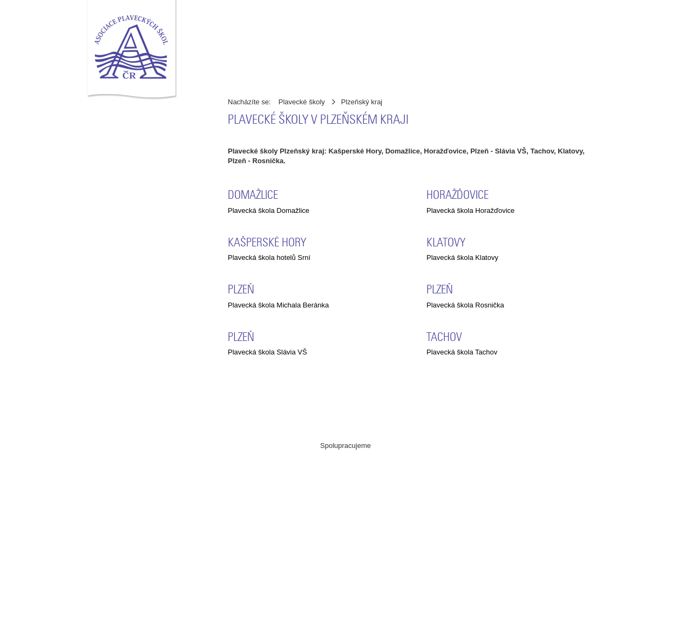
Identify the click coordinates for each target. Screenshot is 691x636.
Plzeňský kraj (362, 102)
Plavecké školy (302, 102)
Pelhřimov (507, 624)
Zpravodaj (247, 69)
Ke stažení (309, 69)
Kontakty (465, 41)
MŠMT (431, 491)
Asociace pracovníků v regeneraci (235, 491)
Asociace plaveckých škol (213, 624)
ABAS (320, 491)
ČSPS (345, 565)
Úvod (235, 41)
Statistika (369, 69)
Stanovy (411, 41)
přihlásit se (582, 68)
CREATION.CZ (466, 624)
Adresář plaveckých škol (319, 41)
